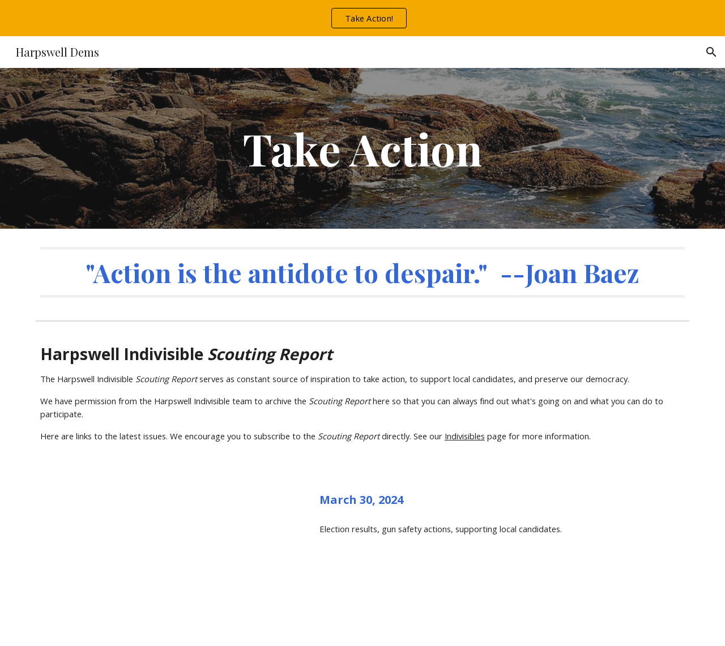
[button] (711, 52)
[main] (362, 148)
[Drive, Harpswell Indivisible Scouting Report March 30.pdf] (167, 558)
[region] (362, 18)
